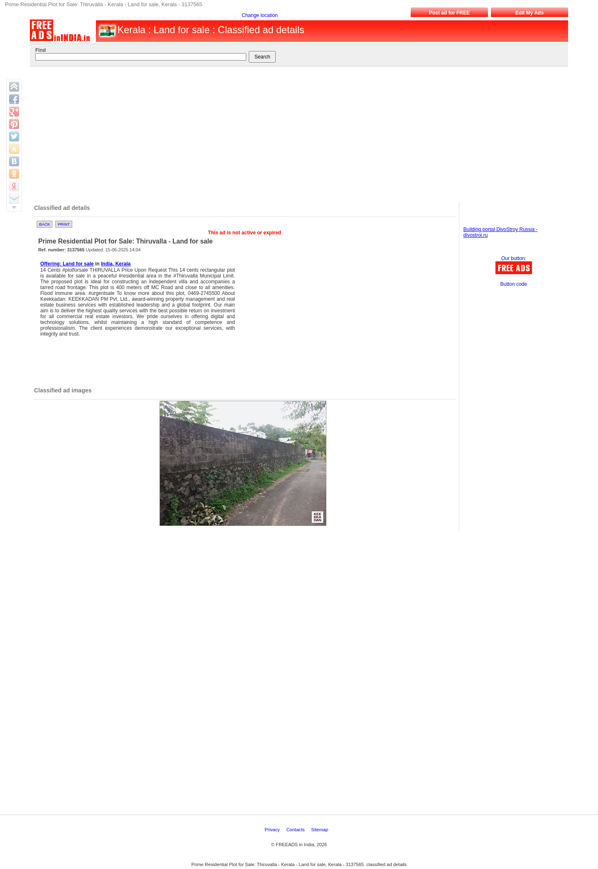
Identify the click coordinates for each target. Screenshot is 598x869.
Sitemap (320, 829)
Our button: (513, 258)
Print (64, 224)
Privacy (273, 829)
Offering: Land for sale (67, 264)
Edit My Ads (529, 13)
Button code (513, 284)
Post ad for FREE (449, 13)
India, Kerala (115, 264)
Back (44, 224)
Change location (260, 15)
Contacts (296, 829)
